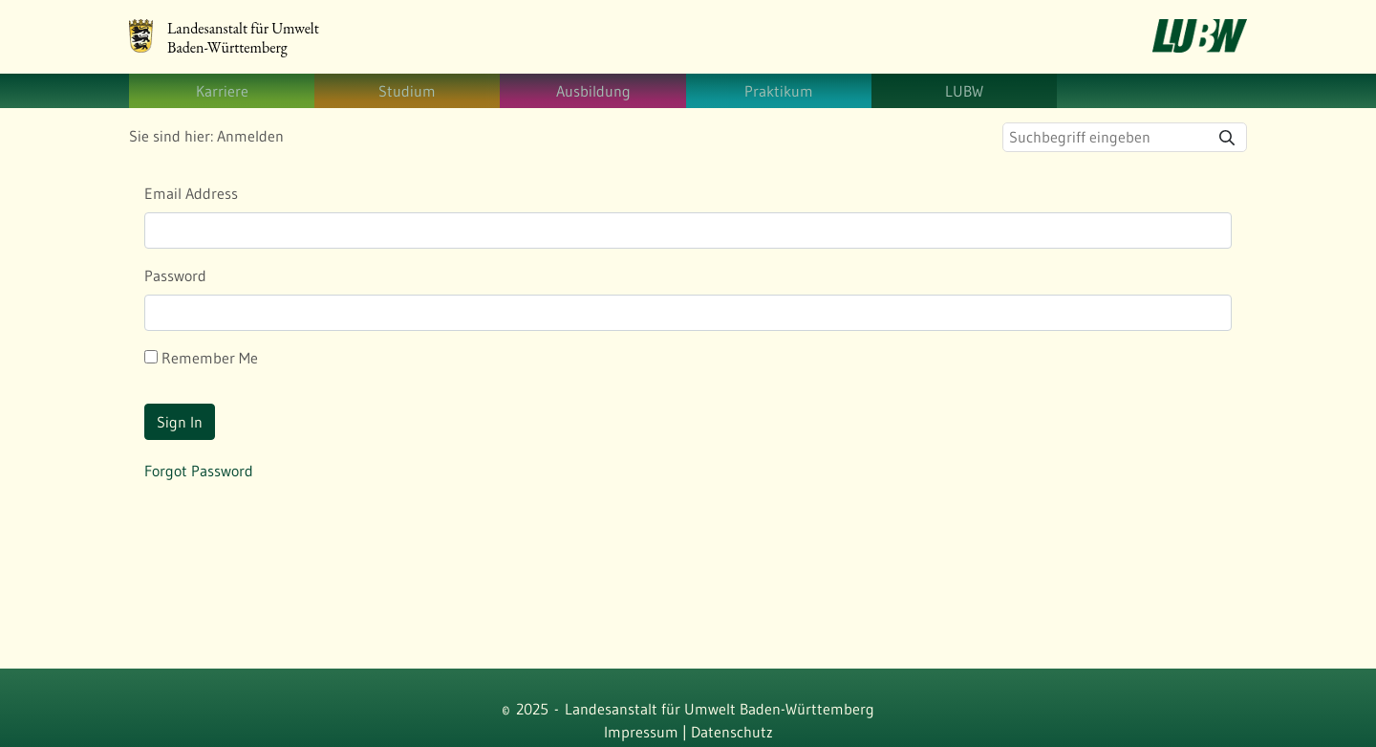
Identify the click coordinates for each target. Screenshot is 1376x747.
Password (175, 275)
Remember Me (201, 357)
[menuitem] (221, 91)
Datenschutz (732, 731)
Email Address (191, 193)
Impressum (641, 731)
